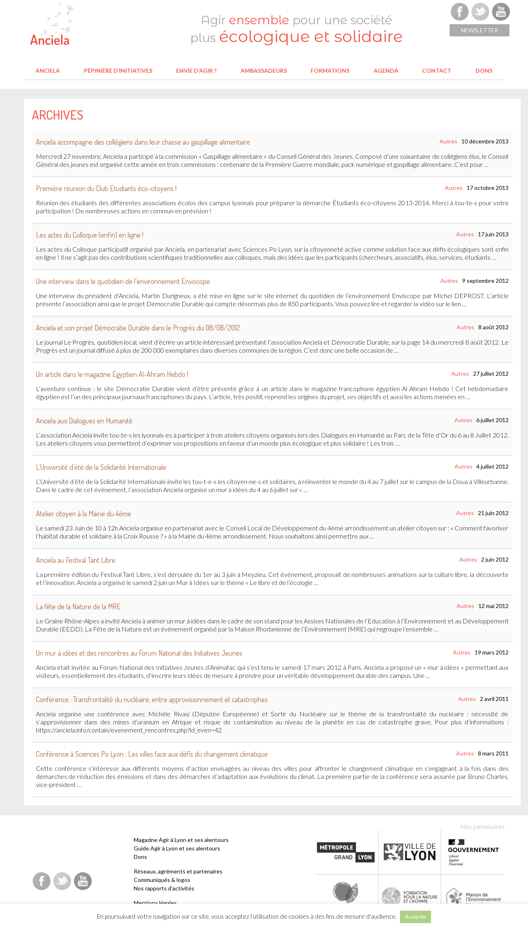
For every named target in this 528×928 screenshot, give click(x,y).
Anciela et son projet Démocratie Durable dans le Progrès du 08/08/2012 (138, 327)
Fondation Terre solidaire (346, 897)
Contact (436, 70)
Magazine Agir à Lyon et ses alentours (181, 839)
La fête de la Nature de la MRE (78, 606)
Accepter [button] (415, 916)
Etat (473, 852)
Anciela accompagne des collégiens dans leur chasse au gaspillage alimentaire (143, 141)
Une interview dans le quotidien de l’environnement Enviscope (123, 281)
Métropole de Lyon (346, 852)
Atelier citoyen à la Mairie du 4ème (83, 513)
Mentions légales (155, 902)
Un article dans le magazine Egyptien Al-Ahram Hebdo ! (112, 374)
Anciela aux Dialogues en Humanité (84, 420)
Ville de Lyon (409, 852)
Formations (330, 70)
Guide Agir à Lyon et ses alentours (177, 848)
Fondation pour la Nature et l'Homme (410, 897)
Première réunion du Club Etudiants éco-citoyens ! (106, 188)
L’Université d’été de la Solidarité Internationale (101, 467)
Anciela (48, 70)
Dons (483, 70)
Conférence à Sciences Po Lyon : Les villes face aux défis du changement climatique (152, 753)
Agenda (386, 70)
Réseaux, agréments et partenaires (178, 871)
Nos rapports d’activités (164, 888)
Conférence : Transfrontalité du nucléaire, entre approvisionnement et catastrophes (152, 699)
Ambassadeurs (264, 70)
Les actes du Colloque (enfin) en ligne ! (89, 234)
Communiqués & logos (162, 879)
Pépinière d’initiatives (118, 70)
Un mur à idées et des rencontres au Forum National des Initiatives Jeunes (139, 652)
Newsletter (479, 30)
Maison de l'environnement (474, 897)
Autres (448, 141)
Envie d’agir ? (196, 70)
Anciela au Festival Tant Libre (76, 560)
